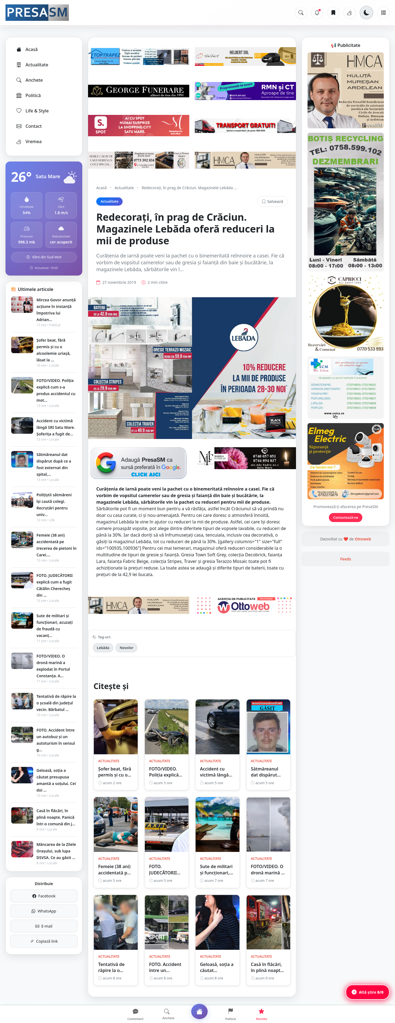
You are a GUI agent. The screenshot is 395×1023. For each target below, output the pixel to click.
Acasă (27, 49)
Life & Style (32, 110)
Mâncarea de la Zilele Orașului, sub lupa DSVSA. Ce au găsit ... (56, 851)
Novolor (126, 647)
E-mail (43, 926)
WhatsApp (44, 911)
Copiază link (44, 941)
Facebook (44, 896)
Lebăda (103, 647)
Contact (29, 126)
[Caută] (301, 13)
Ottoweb (363, 539)
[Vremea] (349, 13)
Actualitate (32, 64)
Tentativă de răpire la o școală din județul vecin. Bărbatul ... (56, 703)
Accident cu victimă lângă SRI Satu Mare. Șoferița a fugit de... (55, 427)
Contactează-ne (345, 517)
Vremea (29, 141)
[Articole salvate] (333, 13)
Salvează (272, 201)
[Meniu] (383, 13)
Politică (28, 95)
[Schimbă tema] (366, 12)
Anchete (29, 80)
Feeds (345, 559)
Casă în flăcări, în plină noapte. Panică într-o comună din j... (55, 817)
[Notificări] (317, 13)
